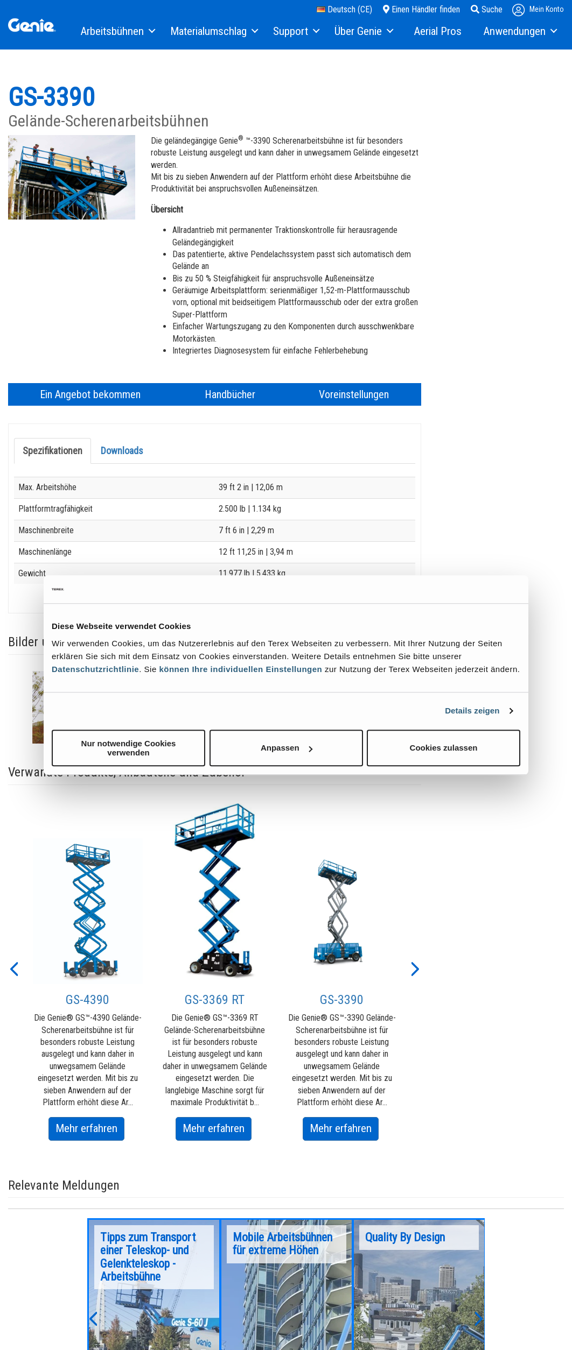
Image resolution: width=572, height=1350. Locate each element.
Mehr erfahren (89, 1130)
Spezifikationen (52, 450)
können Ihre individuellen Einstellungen (240, 669)
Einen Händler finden (421, 9)
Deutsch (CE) (344, 9)
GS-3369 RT (215, 999)
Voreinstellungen (354, 394)
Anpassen (286, 747)
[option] (87, 989)
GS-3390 (342, 999)
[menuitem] (117, 32)
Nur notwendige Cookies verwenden (128, 748)
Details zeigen (472, 710)
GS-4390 (87, 999)
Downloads (122, 450)
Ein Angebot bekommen (90, 394)
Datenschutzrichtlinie (95, 669)
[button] (13, 968)
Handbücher (230, 394)
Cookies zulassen (444, 747)
